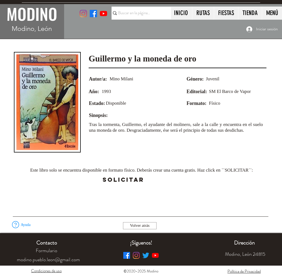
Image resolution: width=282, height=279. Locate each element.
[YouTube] (103, 13)
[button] (159, 179)
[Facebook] (126, 255)
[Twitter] (145, 255)
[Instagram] (83, 13)
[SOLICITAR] (123, 179)
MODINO (32, 13)
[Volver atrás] (140, 225)
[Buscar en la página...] (139, 13)
